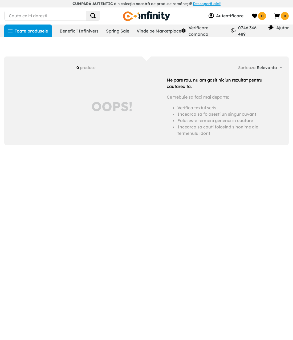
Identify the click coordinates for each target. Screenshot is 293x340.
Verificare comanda (198, 31)
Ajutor (282, 27)
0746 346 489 (247, 31)
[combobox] (51, 16)
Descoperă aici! (207, 3)
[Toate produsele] (28, 31)
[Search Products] (93, 16)
